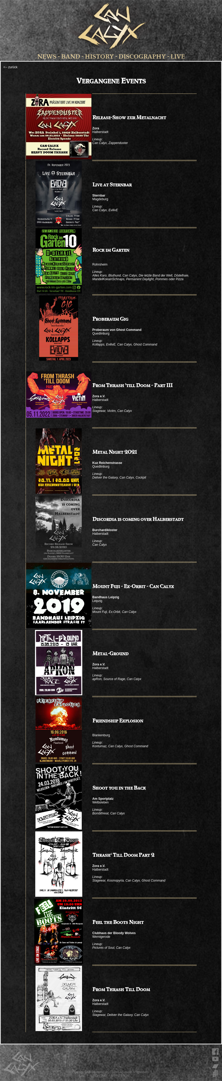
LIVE (178, 56)
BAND (70, 56)
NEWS (46, 56)
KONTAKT (100, 1076)
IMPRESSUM (120, 1076)
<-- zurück (10, 67)
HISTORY (99, 56)
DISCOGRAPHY (142, 56)
